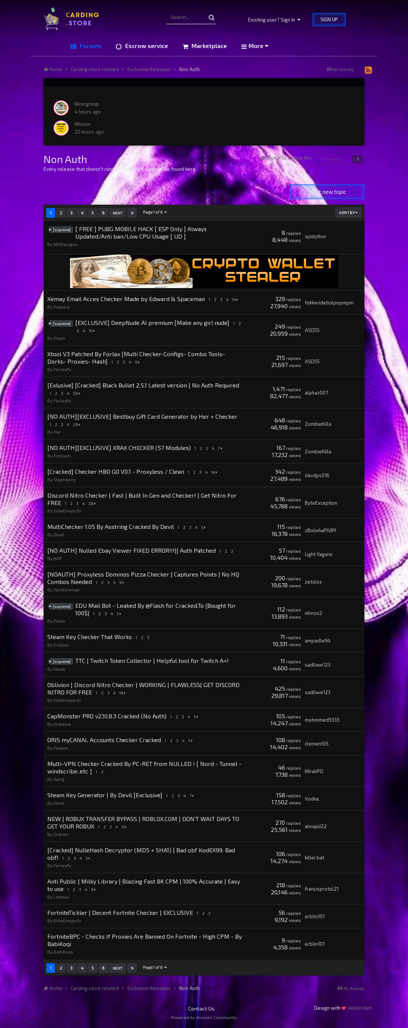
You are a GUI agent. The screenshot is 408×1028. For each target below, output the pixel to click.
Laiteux (61, 896)
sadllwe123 (317, 665)
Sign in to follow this (289, 158)
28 (93, 503)
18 (123, 692)
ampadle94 (317, 641)
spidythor (315, 236)
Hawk (59, 668)
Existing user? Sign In (274, 20)
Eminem (62, 455)
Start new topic (327, 191)
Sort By (348, 212)
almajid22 (316, 826)
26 (78, 424)
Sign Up (329, 19)
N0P (58, 558)
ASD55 (312, 330)
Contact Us (201, 1008)
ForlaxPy (62, 369)
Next (117, 213)
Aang (59, 779)
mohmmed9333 (322, 720)
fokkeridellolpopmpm (329, 303)
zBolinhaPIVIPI (320, 530)
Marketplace (208, 45)
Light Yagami (318, 554)
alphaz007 (316, 393)
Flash (59, 338)
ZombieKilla (318, 424)
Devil (59, 534)
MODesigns (66, 244)
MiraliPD (314, 771)
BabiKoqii (63, 951)
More (258, 45)
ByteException (321, 503)
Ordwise (62, 724)
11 (125, 826)
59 (77, 393)
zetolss (313, 582)
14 (236, 299)
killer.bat (314, 858)
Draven (61, 834)
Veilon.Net (360, 1008)
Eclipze (61, 644)
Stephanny (65, 479)
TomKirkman (67, 589)
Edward (62, 306)
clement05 (317, 744)
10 (92, 330)
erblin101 (315, 916)
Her (57, 431)
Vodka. (312, 799)
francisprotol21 (322, 889)
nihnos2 (313, 613)
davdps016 (317, 475)
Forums (89, 45)
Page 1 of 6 (155, 212)
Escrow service (146, 45)
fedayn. (61, 747)
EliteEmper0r (68, 510)
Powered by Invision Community (204, 1017)
